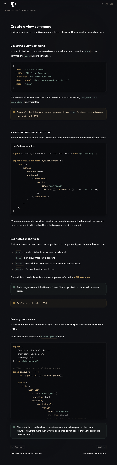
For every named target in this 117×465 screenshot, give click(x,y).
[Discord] (111, 4)
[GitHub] (107, 4)
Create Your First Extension (26, 453)
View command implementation (30, 132)
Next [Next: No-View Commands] (101, 447)
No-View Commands (94, 453)
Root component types (24, 239)
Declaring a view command (27, 45)
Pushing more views (22, 319)
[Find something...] (102, 4)
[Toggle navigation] (5, 4)
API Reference (82, 277)
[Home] (13, 4)
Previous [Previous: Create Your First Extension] (18, 447)
